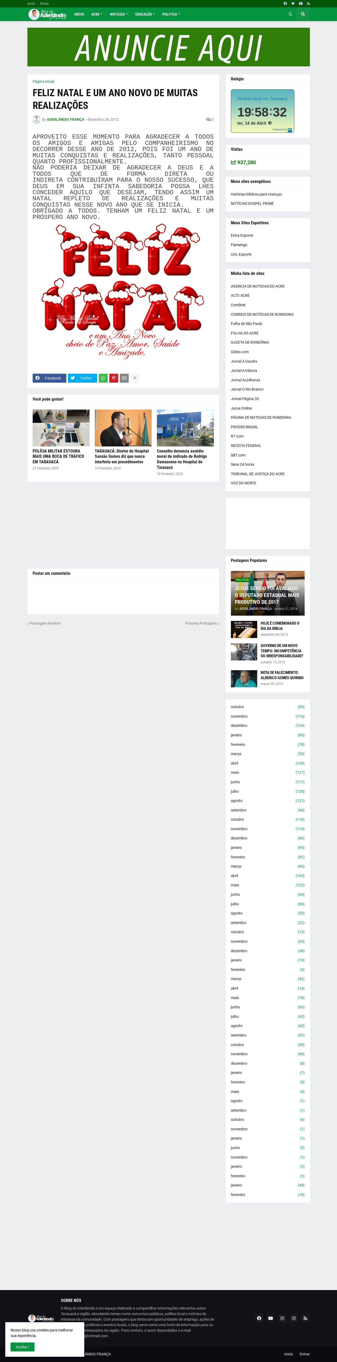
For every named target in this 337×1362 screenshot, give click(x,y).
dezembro (268, 725)
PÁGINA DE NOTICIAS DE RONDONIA (261, 417)
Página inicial (43, 81)
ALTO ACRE (240, 295)
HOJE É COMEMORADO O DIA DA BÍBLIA (280, 626)
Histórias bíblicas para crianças (256, 194)
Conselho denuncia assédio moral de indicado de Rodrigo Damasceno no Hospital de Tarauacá (182, 459)
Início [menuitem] (79, 14)
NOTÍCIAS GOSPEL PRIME (252, 203)
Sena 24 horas (242, 464)
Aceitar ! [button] (22, 1347)
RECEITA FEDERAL (246, 446)
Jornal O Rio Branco (247, 389)
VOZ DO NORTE (243, 483)
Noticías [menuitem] (117, 14)
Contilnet (238, 305)
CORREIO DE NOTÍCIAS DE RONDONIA (262, 314)
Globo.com (240, 352)
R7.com (237, 436)
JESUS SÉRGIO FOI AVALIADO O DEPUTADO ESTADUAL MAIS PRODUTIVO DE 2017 (267, 595)
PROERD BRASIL (244, 427)
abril (268, 763)
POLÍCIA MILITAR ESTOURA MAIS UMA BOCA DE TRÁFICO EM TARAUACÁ (58, 457)
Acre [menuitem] (95, 14)
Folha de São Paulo (246, 324)
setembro (268, 810)
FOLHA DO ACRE (245, 333)
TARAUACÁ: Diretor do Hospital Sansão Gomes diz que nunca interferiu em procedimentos (122, 457)
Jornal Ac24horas (245, 380)
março (268, 754)
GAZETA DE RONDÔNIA (250, 342)
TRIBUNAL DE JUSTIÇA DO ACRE (258, 474)
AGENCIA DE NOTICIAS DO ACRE (258, 286)
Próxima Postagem (200, 623)
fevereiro (268, 744)
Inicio (31, 4)
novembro (268, 716)
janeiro (268, 735)
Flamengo (239, 245)
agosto (268, 801)
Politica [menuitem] (169, 14)
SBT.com (238, 455)
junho (268, 782)
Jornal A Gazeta (244, 361)
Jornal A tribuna (244, 370)
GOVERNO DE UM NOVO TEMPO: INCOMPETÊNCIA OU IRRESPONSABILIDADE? (282, 650)
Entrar (44, 4)
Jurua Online (241, 408)
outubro (268, 707)
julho (268, 791)
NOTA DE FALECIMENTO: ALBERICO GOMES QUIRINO (282, 675)
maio (268, 772)
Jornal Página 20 (245, 399)
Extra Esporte (242, 235)
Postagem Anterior (45, 623)
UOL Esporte (241, 254)
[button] (290, 14)
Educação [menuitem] (143, 14)
